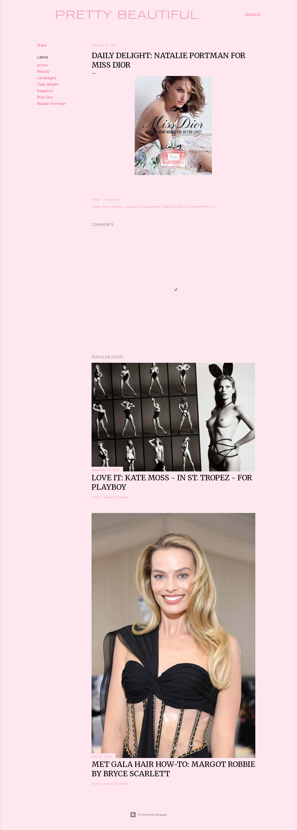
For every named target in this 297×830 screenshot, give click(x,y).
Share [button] (42, 45)
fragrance (45, 91)
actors (42, 65)
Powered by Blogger (148, 815)
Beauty (43, 71)
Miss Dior (45, 97)
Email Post (111, 199)
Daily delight (48, 84)
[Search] (252, 15)
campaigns (46, 78)
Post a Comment (115, 497)
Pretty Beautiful (126, 15)
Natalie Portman (51, 103)
